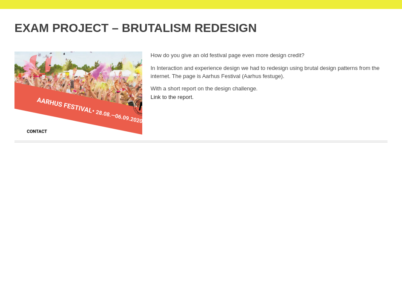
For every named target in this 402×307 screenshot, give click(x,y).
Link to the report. (172, 97)
